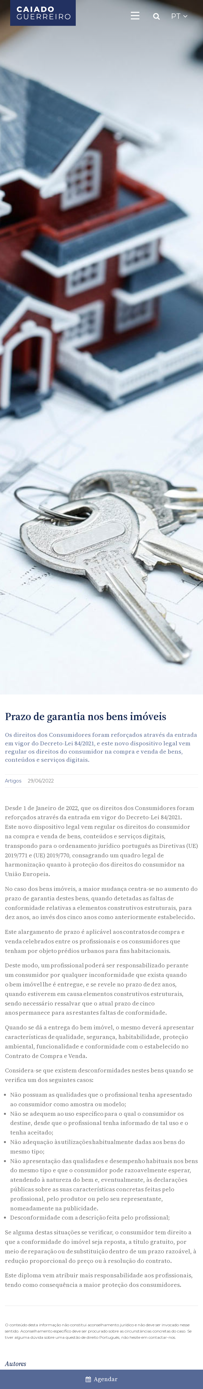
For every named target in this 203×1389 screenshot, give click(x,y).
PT (179, 16)
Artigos (14, 781)
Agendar (102, 1379)
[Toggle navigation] (135, 15)
